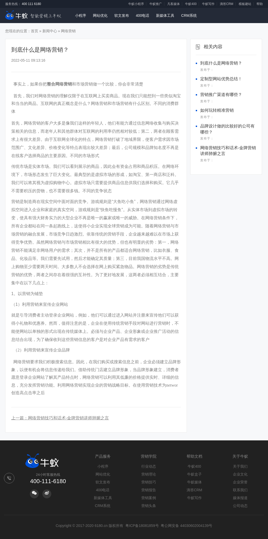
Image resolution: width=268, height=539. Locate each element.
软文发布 (121, 15)
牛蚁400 (191, 4)
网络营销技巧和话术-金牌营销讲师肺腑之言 (68, 418)
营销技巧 (148, 482)
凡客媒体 (173, 4)
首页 (34, 31)
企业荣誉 (240, 482)
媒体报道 (240, 498)
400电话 (142, 15)
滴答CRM (226, 4)
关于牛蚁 (240, 456)
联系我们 (240, 490)
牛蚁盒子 (194, 474)
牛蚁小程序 (136, 4)
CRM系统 (189, 15)
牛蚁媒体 (194, 482)
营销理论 (148, 474)
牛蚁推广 (155, 4)
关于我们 (240, 466)
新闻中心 (49, 31)
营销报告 (148, 490)
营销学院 (149, 456)
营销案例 (148, 498)
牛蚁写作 (208, 4)
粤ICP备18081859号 (142, 526)
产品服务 (103, 456)
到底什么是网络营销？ (221, 63)
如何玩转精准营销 (217, 110)
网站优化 (100, 15)
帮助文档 (194, 456)
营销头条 (148, 506)
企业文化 (240, 474)
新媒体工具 (165, 15)
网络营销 (68, 31)
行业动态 (148, 466)
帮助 (259, 4)
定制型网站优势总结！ (221, 79)
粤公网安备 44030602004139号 (186, 526)
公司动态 (240, 506)
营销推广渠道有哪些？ (221, 94)
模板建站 (245, 4)
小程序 (80, 15)
